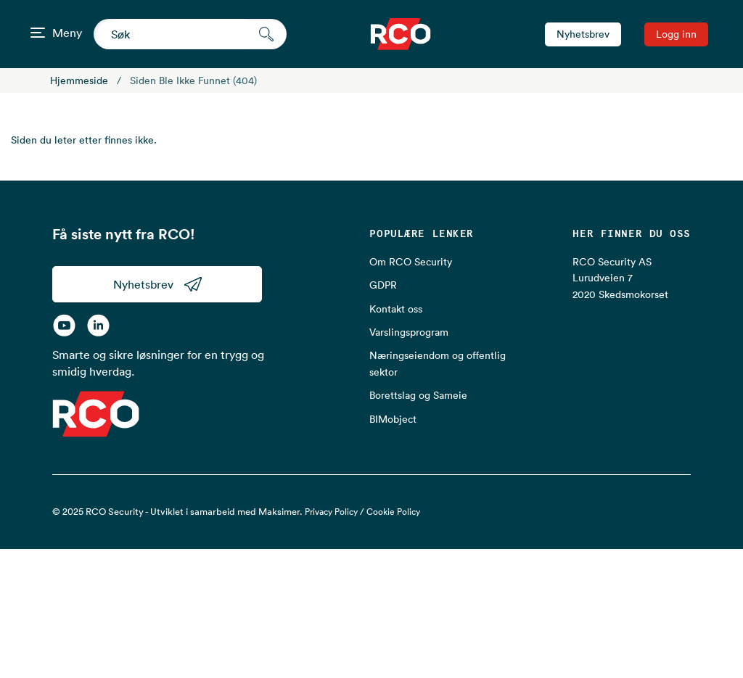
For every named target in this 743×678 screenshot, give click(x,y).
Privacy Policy (331, 511)
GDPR (383, 285)
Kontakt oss (395, 308)
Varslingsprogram (408, 332)
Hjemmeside (79, 80)
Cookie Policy (393, 511)
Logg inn (676, 34)
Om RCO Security (410, 261)
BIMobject (392, 419)
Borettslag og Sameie (418, 395)
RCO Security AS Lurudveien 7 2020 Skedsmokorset (620, 278)
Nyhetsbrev (583, 34)
